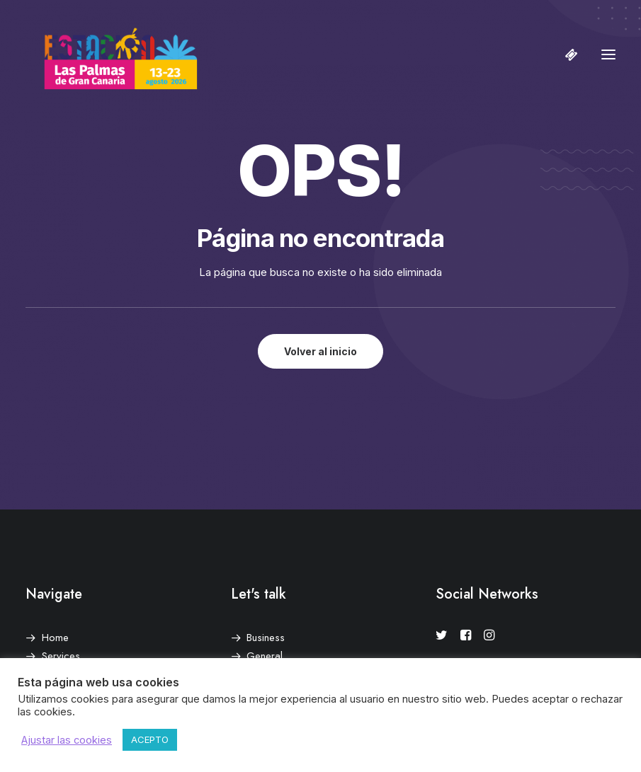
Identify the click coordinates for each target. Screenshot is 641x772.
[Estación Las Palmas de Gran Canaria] (111, 54)
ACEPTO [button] (150, 739)
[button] (608, 54)
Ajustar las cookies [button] (66, 740)
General (264, 656)
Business (265, 637)
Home (55, 637)
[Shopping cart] (565, 54)
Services (61, 656)
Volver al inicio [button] (320, 351)
